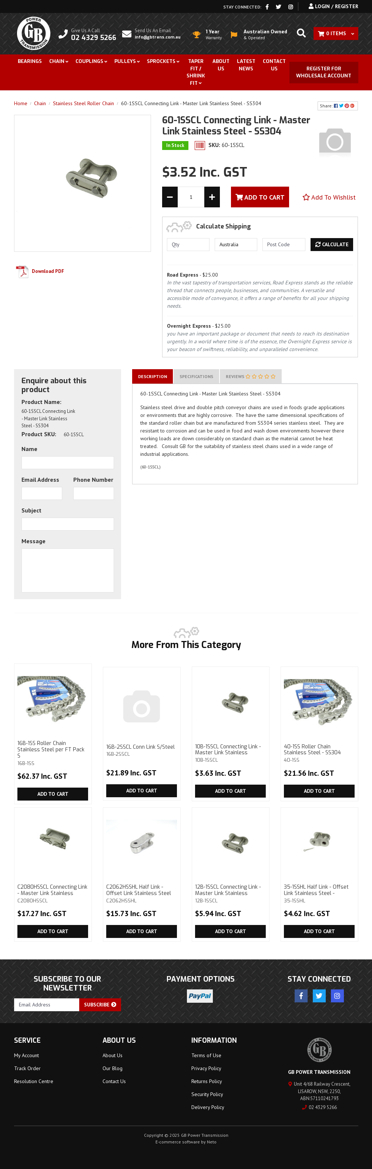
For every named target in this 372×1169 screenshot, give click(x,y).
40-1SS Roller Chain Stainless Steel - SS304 (319, 753)
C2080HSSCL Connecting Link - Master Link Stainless (52, 894)
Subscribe (100, 1004)
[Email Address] (47, 1004)
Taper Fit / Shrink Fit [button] (196, 72)
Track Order (27, 1068)
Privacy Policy (206, 1068)
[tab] (152, 376)
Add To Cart (260, 197)
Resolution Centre (33, 1081)
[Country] (236, 244)
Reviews (251, 376)
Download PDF (39, 271)
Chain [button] (56, 61)
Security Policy (207, 1094)
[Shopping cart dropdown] (336, 33)
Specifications (196, 376)
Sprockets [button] (161, 61)
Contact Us (274, 65)
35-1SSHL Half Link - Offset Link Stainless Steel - (319, 894)
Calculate (332, 244)
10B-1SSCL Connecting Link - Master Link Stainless (230, 753)
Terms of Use (206, 1055)
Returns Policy (206, 1081)
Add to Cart (52, 794)
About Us (220, 65)
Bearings (30, 61)
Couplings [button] (89, 61)
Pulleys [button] (125, 61)
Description (152, 376)
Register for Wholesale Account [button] (323, 72)
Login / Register (333, 6)
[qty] (188, 244)
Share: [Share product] (338, 105)
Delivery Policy (207, 1107)
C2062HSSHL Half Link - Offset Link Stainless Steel (141, 894)
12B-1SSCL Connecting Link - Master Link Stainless (230, 894)
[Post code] (283, 244)
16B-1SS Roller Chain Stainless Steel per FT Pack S (52, 753)
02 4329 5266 (319, 1107)
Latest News (246, 65)
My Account (26, 1055)
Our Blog (113, 1068)
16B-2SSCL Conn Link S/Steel (141, 750)
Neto (212, 1142)
